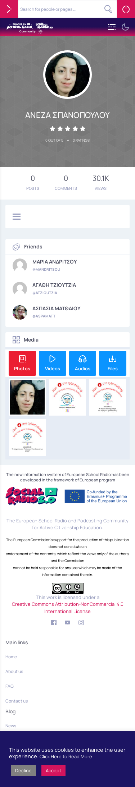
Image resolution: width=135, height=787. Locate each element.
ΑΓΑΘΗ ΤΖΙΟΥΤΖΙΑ (54, 285)
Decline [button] (23, 770)
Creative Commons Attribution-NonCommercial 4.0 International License (67, 607)
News (10, 726)
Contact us (16, 701)
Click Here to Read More (66, 756)
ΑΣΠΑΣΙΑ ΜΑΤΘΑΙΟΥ (56, 308)
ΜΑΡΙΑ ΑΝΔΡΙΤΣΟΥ (54, 262)
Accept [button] (53, 770)
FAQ (9, 686)
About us (14, 671)
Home (11, 657)
